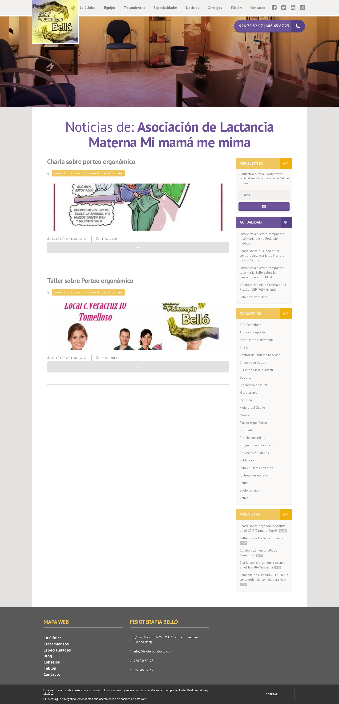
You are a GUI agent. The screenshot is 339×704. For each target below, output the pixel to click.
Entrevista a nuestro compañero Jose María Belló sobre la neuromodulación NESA (262, 272)
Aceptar (272, 694)
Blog (48, 656)
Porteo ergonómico (253, 422)
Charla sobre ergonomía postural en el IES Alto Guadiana (263, 564)
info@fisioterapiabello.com (152, 651)
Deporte (245, 377)
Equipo (109, 7)
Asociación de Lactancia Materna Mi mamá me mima (88, 173)
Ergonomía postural (253, 385)
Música (244, 415)
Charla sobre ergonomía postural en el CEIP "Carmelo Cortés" (263, 528)
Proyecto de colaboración (258, 445)
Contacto (257, 7)
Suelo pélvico (249, 490)
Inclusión (246, 400)
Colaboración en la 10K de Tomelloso (259, 552)
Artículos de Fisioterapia (257, 340)
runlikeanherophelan (254, 475)
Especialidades (166, 7)
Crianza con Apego (253, 362)
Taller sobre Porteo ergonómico (90, 280)
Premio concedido (252, 438)
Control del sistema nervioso (260, 355)
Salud (244, 483)
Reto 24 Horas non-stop (256, 468)
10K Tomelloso (250, 325)
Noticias (192, 7)
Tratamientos (134, 7)
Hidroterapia (248, 392)
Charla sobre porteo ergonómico (91, 161)
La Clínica (88, 7)
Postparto (246, 430)
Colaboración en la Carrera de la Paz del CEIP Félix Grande (263, 287)
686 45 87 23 (143, 670)
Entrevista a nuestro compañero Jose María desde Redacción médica (262, 238)
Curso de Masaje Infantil (257, 370)
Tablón (236, 7)
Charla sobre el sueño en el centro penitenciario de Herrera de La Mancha (262, 255)
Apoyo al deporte (252, 332)
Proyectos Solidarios (254, 453)
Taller (244, 498)
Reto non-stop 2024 (254, 297)
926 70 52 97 (143, 661)
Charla (244, 347)
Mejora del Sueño (252, 407)
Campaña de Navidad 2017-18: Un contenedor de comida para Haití (264, 579)
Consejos (215, 7)
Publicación (247, 460)
